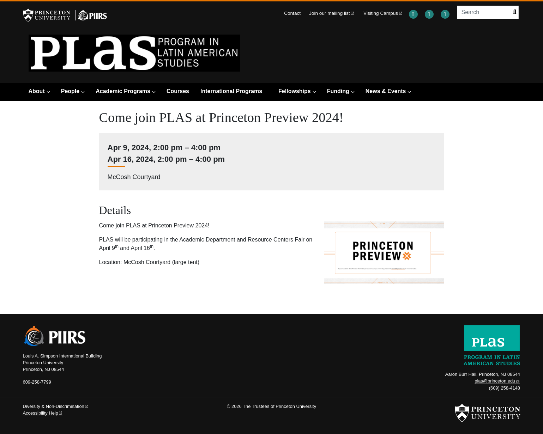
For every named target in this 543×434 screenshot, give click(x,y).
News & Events (386, 91)
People (70, 91)
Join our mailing (332, 13)
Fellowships (294, 91)
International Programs (231, 91)
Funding (338, 91)
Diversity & (56, 406)
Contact (292, 13)
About (37, 91)
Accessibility (43, 413)
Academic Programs (123, 91)
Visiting (383, 13)
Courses (178, 91)
